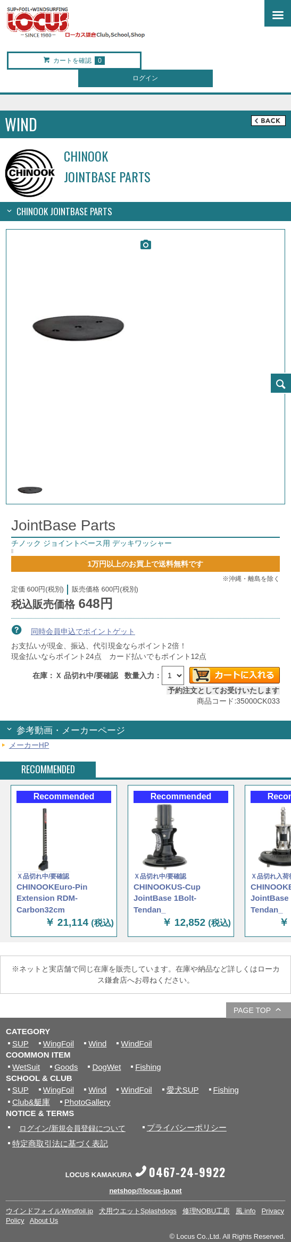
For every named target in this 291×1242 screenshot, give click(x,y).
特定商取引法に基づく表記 (60, 1143)
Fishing (148, 1066)
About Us (44, 1220)
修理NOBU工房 (206, 1211)
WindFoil (136, 1043)
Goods (66, 1066)
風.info (246, 1211)
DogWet (106, 1066)
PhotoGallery (87, 1101)
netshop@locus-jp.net (145, 1191)
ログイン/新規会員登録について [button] (72, 1128)
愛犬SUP (183, 1089)
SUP (20, 1043)
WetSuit (26, 1066)
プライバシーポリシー (187, 1127)
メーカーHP (29, 745)
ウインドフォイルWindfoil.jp (49, 1211)
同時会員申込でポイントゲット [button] (83, 631)
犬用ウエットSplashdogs (138, 1211)
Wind (97, 1043)
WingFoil (58, 1043)
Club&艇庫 (31, 1101)
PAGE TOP (252, 1010)
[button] (280, 383)
